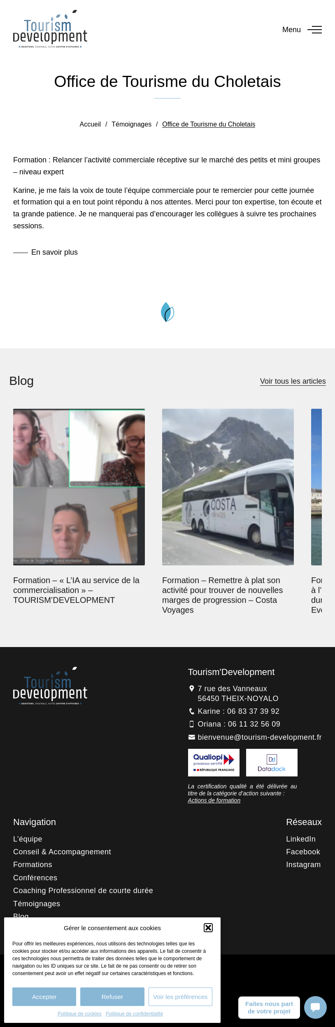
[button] (208, 928)
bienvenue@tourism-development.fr (260, 737)
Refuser (112, 996)
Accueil (90, 124)
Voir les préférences (180, 996)
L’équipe (27, 839)
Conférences (35, 878)
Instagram (303, 865)
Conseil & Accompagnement (62, 852)
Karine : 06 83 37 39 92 (239, 711)
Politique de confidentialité (134, 1014)
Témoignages (131, 124)
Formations (32, 865)
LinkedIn (301, 839)
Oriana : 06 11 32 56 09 (239, 724)
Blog (21, 916)
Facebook (303, 852)
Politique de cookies (80, 1014)
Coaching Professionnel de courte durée (83, 890)
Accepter (44, 996)
